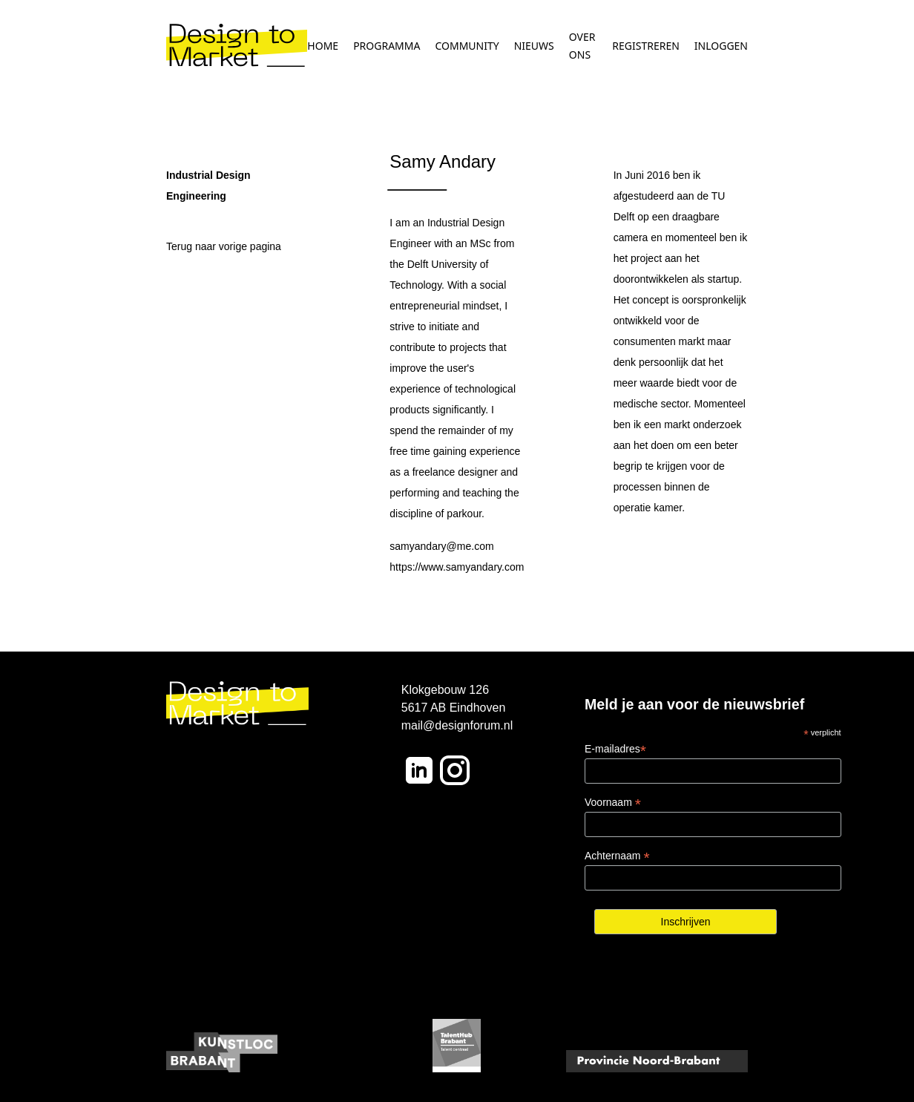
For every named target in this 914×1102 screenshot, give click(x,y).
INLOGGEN (721, 46)
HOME (322, 46)
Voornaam (613, 803)
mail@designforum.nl (457, 725)
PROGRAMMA (386, 46)
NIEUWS (534, 46)
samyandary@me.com (441, 546)
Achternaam (617, 856)
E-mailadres (615, 749)
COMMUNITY (467, 46)
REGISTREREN (646, 46)
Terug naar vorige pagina (223, 246)
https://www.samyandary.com (456, 567)
